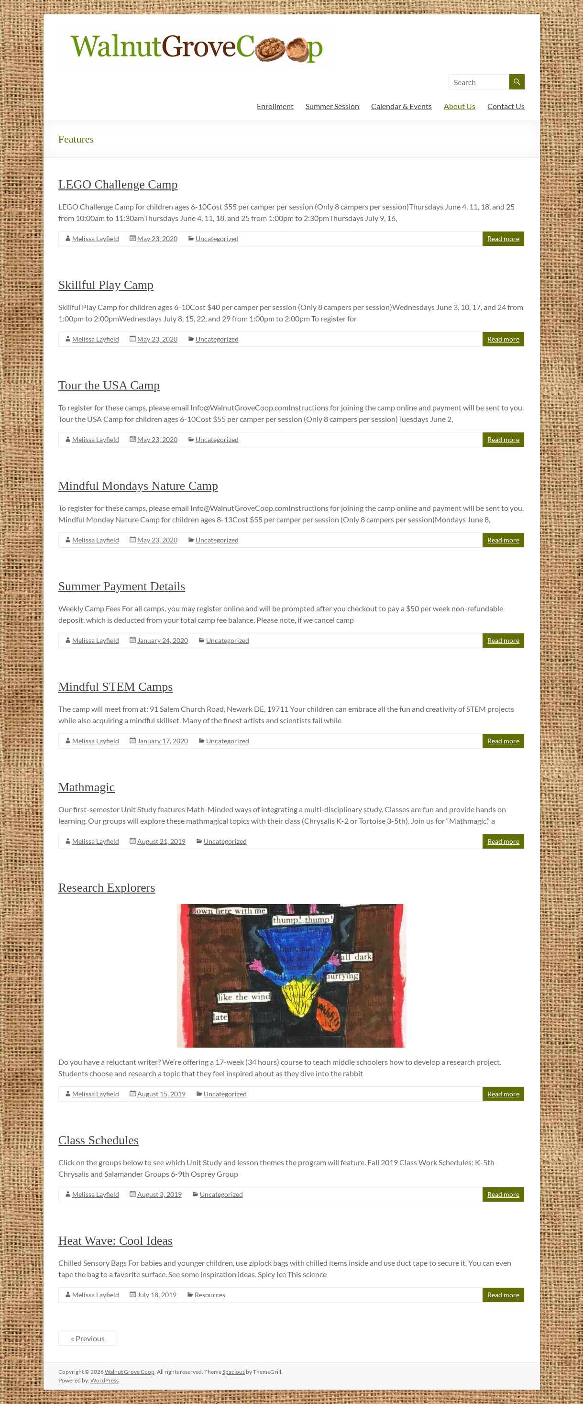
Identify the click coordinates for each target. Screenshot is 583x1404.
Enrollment (275, 106)
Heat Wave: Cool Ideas (115, 1241)
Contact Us (506, 106)
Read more (503, 238)
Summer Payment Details (122, 586)
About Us (459, 106)
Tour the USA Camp (109, 385)
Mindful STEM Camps (115, 687)
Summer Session (332, 106)
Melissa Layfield (95, 238)
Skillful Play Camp (106, 285)
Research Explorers (106, 888)
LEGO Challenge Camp (118, 184)
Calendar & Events (401, 106)
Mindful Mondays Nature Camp (138, 486)
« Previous (88, 1338)
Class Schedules (98, 1140)
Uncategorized (217, 238)
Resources (210, 1295)
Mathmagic (86, 787)
